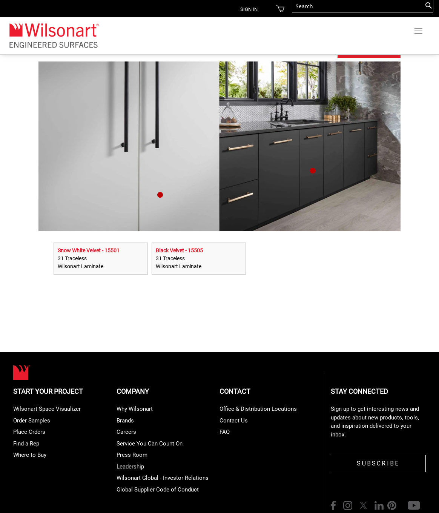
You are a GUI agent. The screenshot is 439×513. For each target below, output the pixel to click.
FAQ (225, 432)
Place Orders (29, 432)
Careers (126, 432)
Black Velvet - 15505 (179, 250)
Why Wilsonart (135, 408)
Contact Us (234, 420)
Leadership (130, 466)
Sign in (249, 9)
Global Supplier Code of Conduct (158, 489)
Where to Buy (29, 455)
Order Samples (31, 420)
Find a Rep (26, 443)
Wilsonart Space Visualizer (47, 408)
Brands (125, 420)
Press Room (132, 455)
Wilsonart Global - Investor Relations (163, 478)
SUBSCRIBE (378, 463)
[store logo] (54, 35)
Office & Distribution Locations (258, 408)
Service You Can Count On (150, 443)
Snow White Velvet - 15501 (89, 250)
